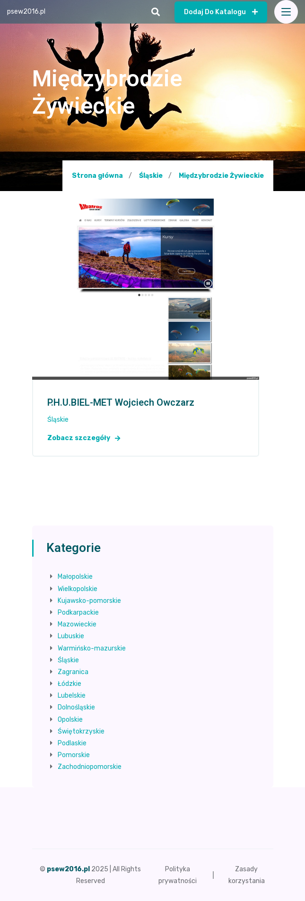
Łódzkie (69, 684)
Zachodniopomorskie (90, 767)
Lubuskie (71, 636)
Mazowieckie (77, 624)
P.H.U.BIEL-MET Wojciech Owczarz (120, 403)
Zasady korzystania (246, 875)
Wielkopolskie (77, 589)
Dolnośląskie (76, 707)
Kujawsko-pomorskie (89, 601)
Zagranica (73, 672)
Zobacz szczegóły (83, 438)
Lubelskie (72, 696)
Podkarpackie (78, 613)
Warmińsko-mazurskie (92, 648)
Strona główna (97, 176)
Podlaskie (72, 743)
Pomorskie (74, 755)
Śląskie (151, 176)
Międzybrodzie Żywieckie (221, 176)
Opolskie (70, 720)
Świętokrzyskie (81, 731)
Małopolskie (75, 577)
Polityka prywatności (177, 875)
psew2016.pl (26, 12)
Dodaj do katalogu (221, 12)
